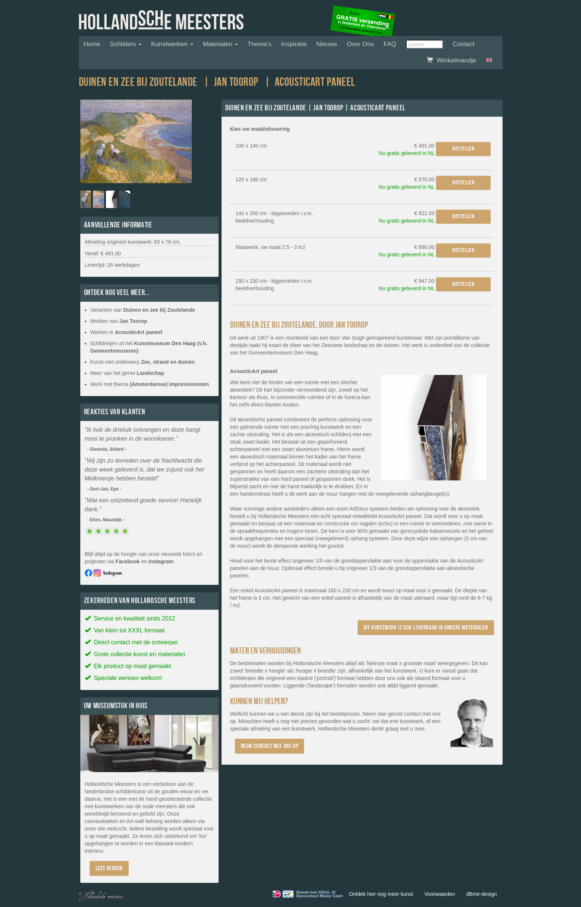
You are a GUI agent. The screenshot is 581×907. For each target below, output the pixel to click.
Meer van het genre (127, 373)
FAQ (390, 44)
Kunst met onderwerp (142, 362)
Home (92, 44)
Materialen (220, 44)
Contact (464, 44)
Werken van (119, 321)
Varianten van (142, 310)
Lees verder (109, 868)
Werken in (126, 332)
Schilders (126, 44)
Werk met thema (149, 384)
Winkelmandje (451, 60)
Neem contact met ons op (269, 746)
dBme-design (481, 894)
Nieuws (326, 44)
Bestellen (463, 148)
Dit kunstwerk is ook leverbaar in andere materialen (426, 627)
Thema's (260, 44)
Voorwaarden (439, 894)
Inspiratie (294, 44)
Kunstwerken (172, 44)
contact (412, 714)
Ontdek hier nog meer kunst (381, 894)
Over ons (360, 44)
